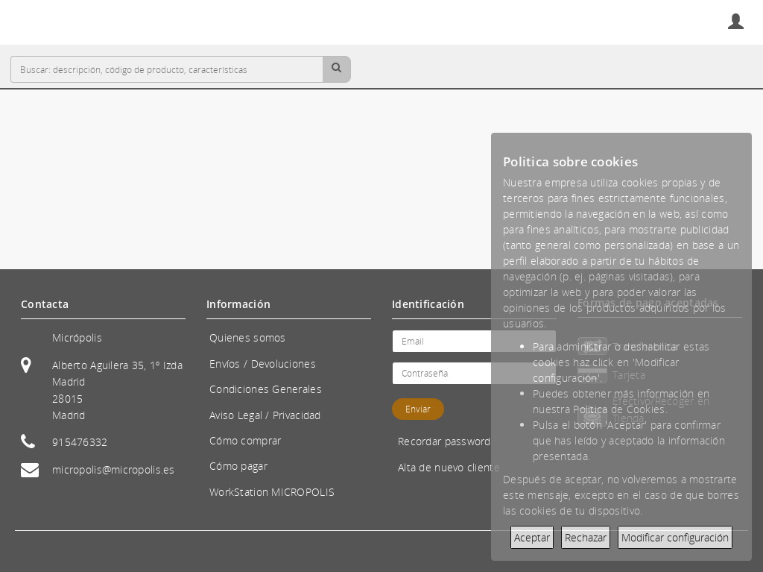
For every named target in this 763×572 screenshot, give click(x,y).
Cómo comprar (245, 440)
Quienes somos (247, 337)
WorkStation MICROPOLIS (272, 492)
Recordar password (444, 441)
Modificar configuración (675, 537)
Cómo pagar (238, 466)
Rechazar (586, 537)
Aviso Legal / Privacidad (265, 415)
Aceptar (532, 537)
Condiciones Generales (265, 389)
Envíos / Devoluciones (262, 363)
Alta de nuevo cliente (449, 467)
